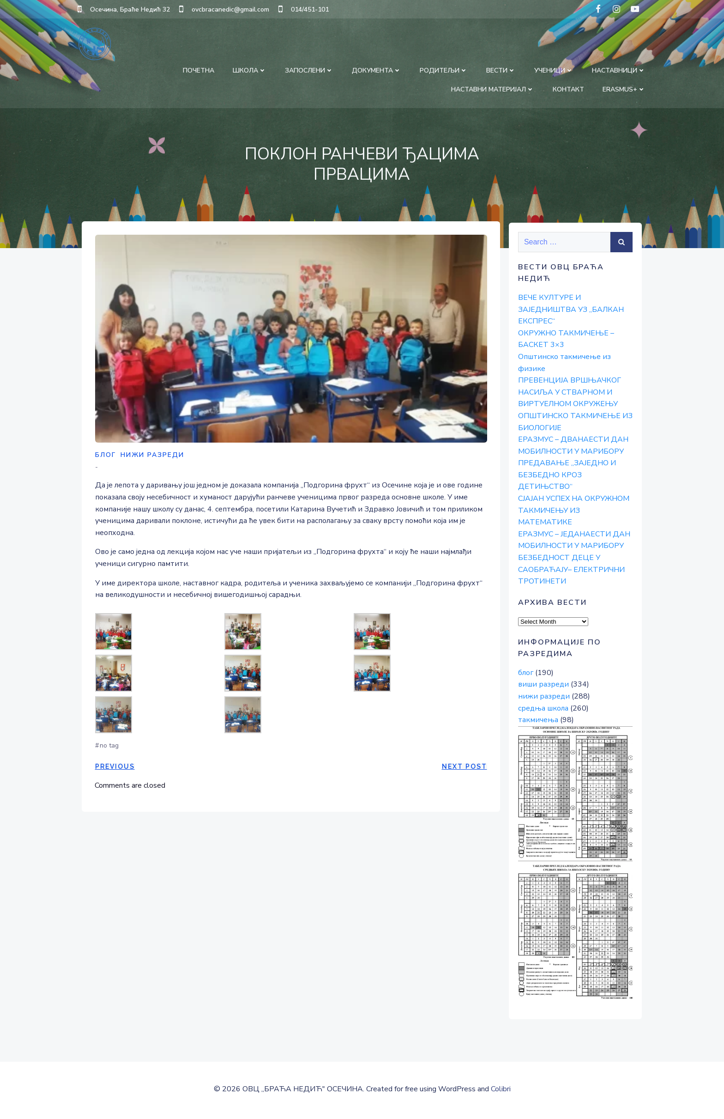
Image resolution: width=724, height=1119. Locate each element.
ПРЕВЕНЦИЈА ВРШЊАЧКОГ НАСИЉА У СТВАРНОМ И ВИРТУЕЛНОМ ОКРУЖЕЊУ (568, 392)
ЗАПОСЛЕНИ (310, 69)
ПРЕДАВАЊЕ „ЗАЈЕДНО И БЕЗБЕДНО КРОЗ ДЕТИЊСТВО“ (566, 475)
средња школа (542, 708)
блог (105, 457)
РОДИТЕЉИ (445, 69)
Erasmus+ (624, 88)
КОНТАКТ (569, 88)
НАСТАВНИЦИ (619, 69)
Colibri (501, 1092)
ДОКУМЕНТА (377, 69)
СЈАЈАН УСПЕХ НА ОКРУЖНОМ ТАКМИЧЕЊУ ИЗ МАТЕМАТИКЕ (572, 510)
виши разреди (542, 684)
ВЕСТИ (502, 69)
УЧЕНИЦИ (554, 69)
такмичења (537, 720)
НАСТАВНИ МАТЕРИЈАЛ (493, 88)
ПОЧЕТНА (199, 69)
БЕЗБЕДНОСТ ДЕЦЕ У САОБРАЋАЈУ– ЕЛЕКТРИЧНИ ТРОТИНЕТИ (570, 569)
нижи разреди (152, 457)
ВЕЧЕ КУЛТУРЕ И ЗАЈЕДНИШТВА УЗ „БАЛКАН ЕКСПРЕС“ (570, 309)
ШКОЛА (250, 69)
